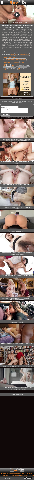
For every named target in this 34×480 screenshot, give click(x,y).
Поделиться (10, 68)
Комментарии (24, 65)
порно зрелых (13, 57)
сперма (5, 57)
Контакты (3, 473)
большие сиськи (24, 54)
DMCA (17, 475)
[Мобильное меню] (1, 2)
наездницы (6, 62)
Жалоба (24, 68)
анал (16, 54)
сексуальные (15, 62)
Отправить (5, 114)
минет (12, 54)
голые (22, 62)
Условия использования (14, 473)
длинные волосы (20, 59)
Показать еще (17, 394)
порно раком (10, 59)
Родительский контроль (27, 475)
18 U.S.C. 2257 (10, 475)
